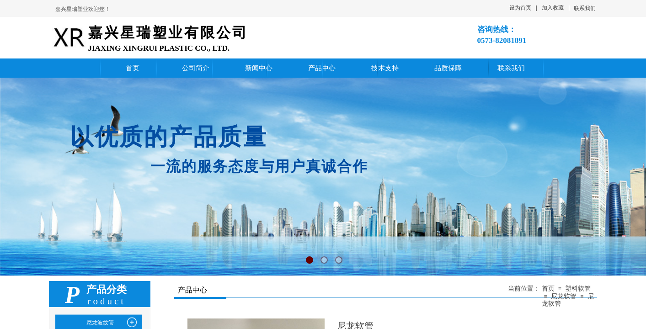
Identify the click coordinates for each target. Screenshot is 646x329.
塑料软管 (578, 288)
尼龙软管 (564, 296)
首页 (548, 288)
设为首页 (520, 8)
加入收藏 (553, 8)
